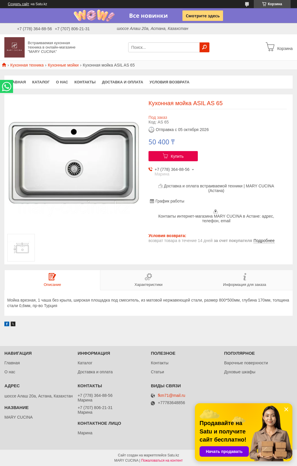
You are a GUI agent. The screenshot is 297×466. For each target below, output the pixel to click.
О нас (62, 82)
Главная (17, 82)
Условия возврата (170, 82)
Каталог (41, 82)
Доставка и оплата (122, 82)
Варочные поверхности (246, 363)
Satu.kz (173, 455)
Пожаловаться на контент (162, 460)
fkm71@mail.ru (171, 395)
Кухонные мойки (63, 65)
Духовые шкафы (240, 372)
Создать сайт (18, 4)
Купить (177, 156)
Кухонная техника (27, 65)
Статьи (157, 372)
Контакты (85, 82)
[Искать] (204, 47)
